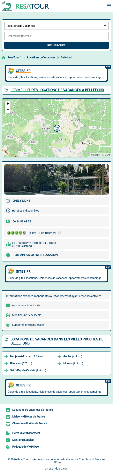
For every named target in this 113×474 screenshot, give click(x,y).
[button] (56, 128)
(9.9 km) (28, 370)
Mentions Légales (23, 439)
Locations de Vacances (41, 57)
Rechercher (56, 45)
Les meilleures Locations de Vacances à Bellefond (57, 90)
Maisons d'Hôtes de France (28, 416)
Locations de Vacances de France (32, 409)
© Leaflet (95, 155)
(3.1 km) (26, 356)
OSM (107, 155)
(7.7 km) (21, 363)
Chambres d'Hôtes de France (29, 423)
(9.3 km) (73, 363)
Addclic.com (61, 468)
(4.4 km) (72, 356)
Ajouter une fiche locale (26, 305)
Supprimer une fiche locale (28, 324)
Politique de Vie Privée (25, 446)
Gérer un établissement (26, 433)
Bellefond (66, 57)
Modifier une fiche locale (26, 315)
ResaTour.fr (14, 57)
